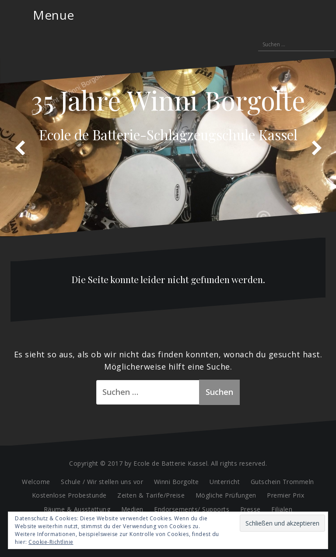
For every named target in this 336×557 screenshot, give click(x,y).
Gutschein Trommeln (282, 481)
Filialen (281, 509)
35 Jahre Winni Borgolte (168, 99)
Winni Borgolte (176, 481)
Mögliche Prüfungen (226, 495)
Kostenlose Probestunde (69, 495)
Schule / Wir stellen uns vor (102, 481)
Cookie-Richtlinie (51, 542)
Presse (250, 509)
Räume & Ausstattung (77, 509)
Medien (132, 509)
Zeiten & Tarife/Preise (151, 495)
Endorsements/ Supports (191, 509)
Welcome (36, 481)
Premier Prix (285, 495)
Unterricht (225, 481)
